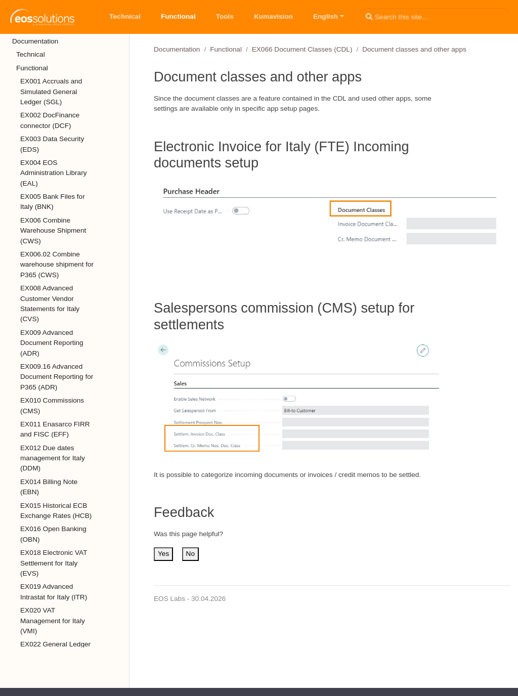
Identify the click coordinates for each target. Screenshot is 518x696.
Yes (163, 553)
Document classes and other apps (414, 49)
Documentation (177, 49)
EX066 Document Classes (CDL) (302, 49)
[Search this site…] (435, 16)
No (190, 553)
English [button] (325, 16)
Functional (226, 49)
